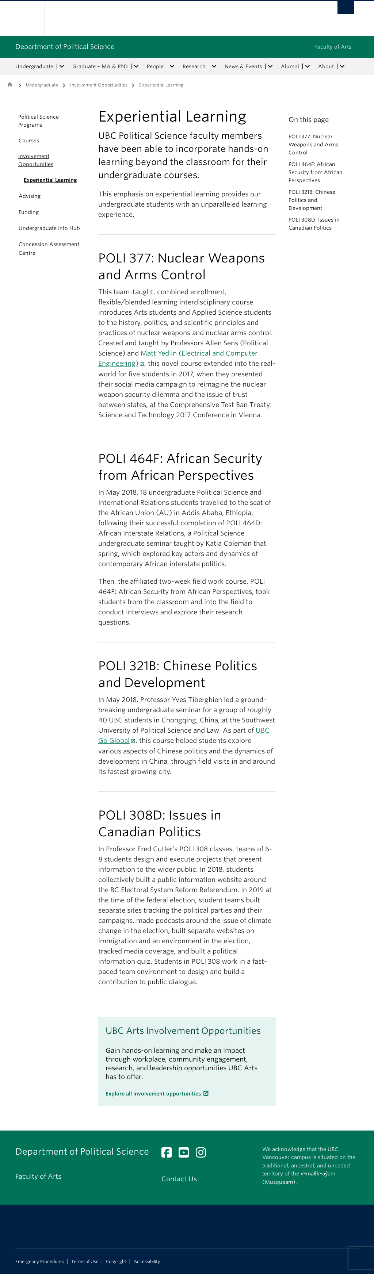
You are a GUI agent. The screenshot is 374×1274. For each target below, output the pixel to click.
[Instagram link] (203, 1154)
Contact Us (179, 1179)
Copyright (116, 1261)
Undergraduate (34, 66)
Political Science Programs (38, 121)
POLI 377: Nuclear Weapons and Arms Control (313, 145)
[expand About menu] (342, 66)
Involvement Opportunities (98, 85)
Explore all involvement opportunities (153, 1094)
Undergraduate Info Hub (49, 228)
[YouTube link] (186, 1154)
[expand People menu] (172, 66)
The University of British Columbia (32, 18)
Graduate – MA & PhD (100, 66)
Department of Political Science (64, 46)
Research (194, 66)
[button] (10, 121)
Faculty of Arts (333, 47)
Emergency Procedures (39, 1261)
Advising (30, 196)
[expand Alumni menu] (307, 66)
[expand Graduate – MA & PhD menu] (136, 66)
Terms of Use (85, 1261)
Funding (29, 212)
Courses (29, 140)
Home (9, 84)
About (326, 66)
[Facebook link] (169, 1154)
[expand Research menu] (214, 66)
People (155, 66)
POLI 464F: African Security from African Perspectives (316, 172)
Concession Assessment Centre (49, 248)
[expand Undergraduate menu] (62, 66)
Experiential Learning (50, 180)
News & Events (243, 66)
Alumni (290, 66)
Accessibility (147, 1261)
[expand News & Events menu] (270, 66)
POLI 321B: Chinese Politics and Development (312, 200)
